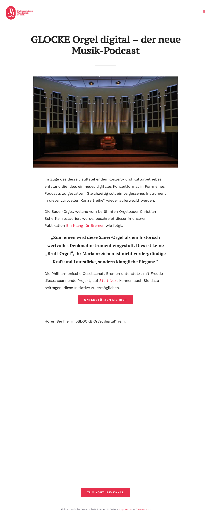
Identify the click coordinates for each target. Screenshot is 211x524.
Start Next (108, 280)
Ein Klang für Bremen (85, 225)
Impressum (125, 509)
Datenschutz (143, 509)
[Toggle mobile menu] (204, 11)
